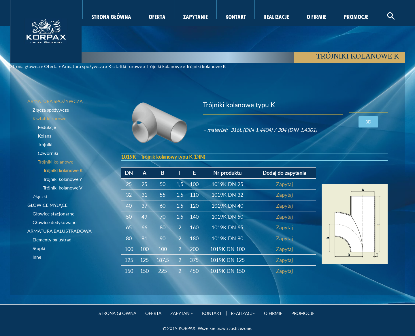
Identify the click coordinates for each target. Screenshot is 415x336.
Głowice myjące (47, 205)
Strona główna (25, 66)
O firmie (316, 16)
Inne (37, 257)
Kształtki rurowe (125, 66)
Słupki (39, 248)
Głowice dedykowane (54, 222)
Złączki (40, 196)
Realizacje (276, 16)
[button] (368, 121)
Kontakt (235, 16)
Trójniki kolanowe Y (62, 179)
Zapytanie (195, 16)
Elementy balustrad (52, 239)
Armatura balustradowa (59, 231)
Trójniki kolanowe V (62, 187)
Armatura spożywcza (83, 66)
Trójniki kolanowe (164, 66)
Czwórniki (48, 153)
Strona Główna (111, 16)
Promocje (356, 16)
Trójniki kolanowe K (63, 170)
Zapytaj (284, 184)
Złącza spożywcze (51, 109)
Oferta (157, 16)
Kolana (45, 135)
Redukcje (47, 127)
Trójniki (45, 144)
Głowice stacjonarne (53, 213)
